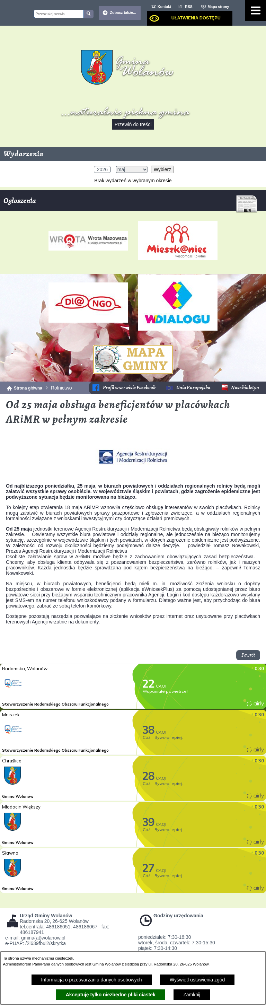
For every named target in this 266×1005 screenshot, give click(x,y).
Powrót (248, 655)
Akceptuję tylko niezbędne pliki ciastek (111, 994)
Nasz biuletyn (245, 387)
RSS (189, 7)
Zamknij (191, 994)
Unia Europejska (193, 387)
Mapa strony (218, 7)
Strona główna (28, 388)
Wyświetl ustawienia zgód (197, 979)
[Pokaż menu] (255, 10)
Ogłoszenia (130, 203)
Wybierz (162, 169)
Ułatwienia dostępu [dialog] (196, 18)
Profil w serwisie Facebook (129, 387)
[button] (133, 474)
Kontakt (164, 7)
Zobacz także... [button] (123, 12)
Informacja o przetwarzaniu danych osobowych (91, 979)
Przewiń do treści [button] (133, 124)
